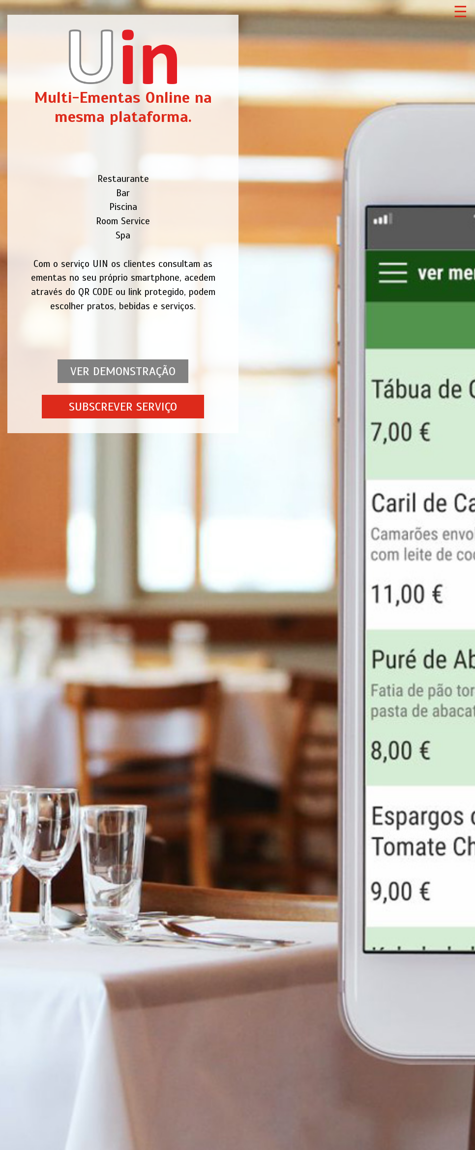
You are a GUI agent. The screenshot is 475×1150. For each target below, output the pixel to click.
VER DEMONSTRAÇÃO (123, 371)
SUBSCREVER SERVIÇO (123, 406)
